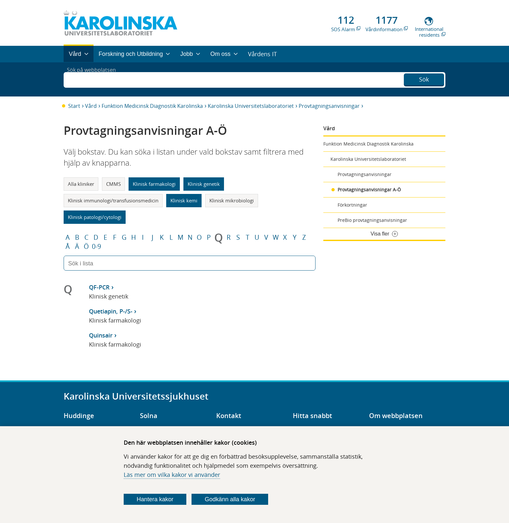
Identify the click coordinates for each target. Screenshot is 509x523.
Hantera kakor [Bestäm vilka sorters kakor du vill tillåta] (155, 499)
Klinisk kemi (183, 200)
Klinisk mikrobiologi (231, 200)
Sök (424, 79)
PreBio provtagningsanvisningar (372, 220)
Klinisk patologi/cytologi (94, 217)
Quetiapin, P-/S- (110, 311)
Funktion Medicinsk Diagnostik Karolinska (152, 105)
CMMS (113, 184)
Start (74, 105)
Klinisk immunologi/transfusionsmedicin (113, 200)
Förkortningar (352, 205)
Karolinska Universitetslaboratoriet (251, 105)
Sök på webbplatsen (94, 79)
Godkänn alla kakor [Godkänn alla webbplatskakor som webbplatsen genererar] (230, 499)
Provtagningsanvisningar (329, 105)
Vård (91, 105)
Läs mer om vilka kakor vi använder (172, 474)
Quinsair (101, 335)
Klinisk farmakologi (154, 184)
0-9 (96, 246)
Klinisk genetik (204, 184)
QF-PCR (99, 287)
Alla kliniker (81, 184)
